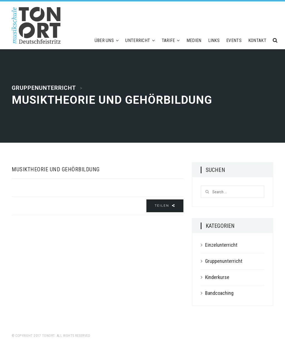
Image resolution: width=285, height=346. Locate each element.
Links (214, 40)
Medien (194, 40)
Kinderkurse (217, 277)
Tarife (171, 40)
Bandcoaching (219, 293)
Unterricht (140, 40)
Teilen (165, 205)
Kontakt (257, 40)
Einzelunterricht (221, 245)
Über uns (107, 40)
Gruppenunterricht (223, 261)
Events (234, 40)
